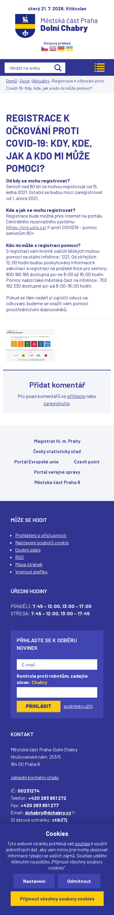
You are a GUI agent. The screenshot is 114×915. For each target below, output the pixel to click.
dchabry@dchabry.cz (50, 812)
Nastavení (34, 881)
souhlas (82, 843)
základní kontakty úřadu (35, 777)
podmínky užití (78, 706)
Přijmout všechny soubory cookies (57, 898)
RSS (19, 557)
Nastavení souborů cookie (42, 542)
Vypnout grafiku (31, 571)
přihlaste (76, 396)
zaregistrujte (56, 403)
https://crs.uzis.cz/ (28, 227)
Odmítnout (79, 881)
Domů (11, 80)
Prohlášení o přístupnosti (41, 535)
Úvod (24, 80)
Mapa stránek (29, 564)
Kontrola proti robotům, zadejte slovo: (52, 679)
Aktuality (41, 80)
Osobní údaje (28, 550)
